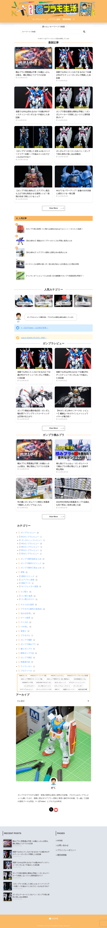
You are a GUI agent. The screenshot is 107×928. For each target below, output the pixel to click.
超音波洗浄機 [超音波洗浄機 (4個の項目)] (83, 689)
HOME (60, 841)
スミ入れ (26, 622)
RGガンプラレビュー (31, 550)
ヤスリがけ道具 (29, 605)
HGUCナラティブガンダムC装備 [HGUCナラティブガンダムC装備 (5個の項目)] (78, 675)
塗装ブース (27, 583)
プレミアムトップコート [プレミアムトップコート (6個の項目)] (62, 686)
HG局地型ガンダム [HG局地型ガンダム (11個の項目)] (80, 679)
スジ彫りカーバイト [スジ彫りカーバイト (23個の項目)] (45, 686)
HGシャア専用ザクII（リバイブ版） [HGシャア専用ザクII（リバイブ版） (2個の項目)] (32, 679)
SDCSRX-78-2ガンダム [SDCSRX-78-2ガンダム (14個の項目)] (44, 682)
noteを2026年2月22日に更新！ (34, 338)
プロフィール (28, 671)
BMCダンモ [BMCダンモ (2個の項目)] (23, 675)
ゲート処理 (27, 618)
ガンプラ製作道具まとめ (33, 559)
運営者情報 (62, 855)
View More (53, 208)
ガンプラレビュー (30, 533)
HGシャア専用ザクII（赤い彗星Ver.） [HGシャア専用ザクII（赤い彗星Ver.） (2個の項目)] (59, 679)
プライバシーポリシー (66, 850)
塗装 (24, 572)
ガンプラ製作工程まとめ (33, 568)
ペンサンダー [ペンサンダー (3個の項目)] (78, 686)
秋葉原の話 (27, 662)
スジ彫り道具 (28, 596)
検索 (84, 31)
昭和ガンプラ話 (29, 653)
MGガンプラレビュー (32, 547)
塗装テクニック (29, 576)
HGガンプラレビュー (31, 544)
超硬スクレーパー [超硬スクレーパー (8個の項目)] (69, 689)
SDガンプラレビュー (31, 554)
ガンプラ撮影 (28, 640)
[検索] (73, 19)
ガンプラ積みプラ (30, 644)
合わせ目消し (28, 613)
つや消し (26, 627)
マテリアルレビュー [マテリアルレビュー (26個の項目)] (27, 689)
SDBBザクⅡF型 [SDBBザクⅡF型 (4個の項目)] (28, 682)
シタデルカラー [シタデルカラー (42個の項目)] (30, 686)
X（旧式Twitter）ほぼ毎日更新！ (34, 328)
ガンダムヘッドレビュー (33, 540)
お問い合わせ (62, 845)
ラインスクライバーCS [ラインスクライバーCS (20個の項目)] (44, 689)
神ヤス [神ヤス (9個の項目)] (57, 689)
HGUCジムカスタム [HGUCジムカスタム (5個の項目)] (58, 675)
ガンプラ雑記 (28, 657)
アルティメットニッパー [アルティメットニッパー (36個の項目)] (77, 682)
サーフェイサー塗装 (31, 586)
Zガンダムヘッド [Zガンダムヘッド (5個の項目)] (60, 682)
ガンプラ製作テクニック (33, 563)
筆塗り (25, 631)
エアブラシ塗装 (29, 580)
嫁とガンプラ (28, 649)
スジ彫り (26, 592)
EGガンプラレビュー (31, 537)
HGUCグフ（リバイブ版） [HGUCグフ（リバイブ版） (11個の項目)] (39, 675)
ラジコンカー (28, 666)
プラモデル (27, 635)
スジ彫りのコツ (29, 599)
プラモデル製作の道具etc (33, 609)
